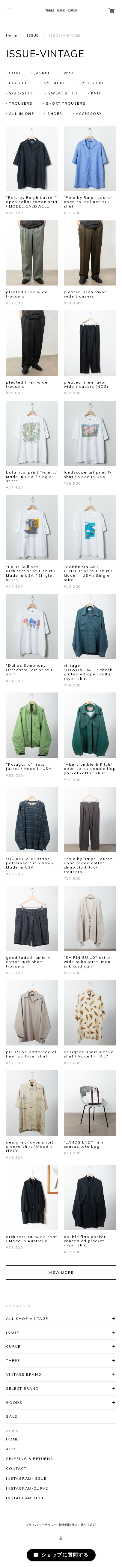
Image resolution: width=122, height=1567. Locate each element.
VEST (69, 72)
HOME (12, 1439)
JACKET (42, 72)
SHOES (54, 113)
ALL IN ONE (21, 113)
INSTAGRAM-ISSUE (26, 1478)
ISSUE (33, 35)
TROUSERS (20, 103)
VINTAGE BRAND (23, 1374)
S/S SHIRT (54, 83)
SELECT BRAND (22, 1388)
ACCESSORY (89, 113)
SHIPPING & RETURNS (29, 1459)
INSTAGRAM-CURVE (27, 1488)
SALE (11, 1416)
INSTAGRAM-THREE (26, 1498)
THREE (13, 1360)
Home (11, 35)
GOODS (14, 1402)
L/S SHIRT (19, 83)
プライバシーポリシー (41, 1525)
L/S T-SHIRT (91, 83)
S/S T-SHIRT (22, 93)
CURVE (13, 1346)
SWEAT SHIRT (63, 93)
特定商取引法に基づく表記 (77, 1525)
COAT (15, 72)
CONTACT (16, 1469)
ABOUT (13, 1449)
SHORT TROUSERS (65, 103)
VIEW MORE (61, 1272)
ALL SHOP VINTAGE (27, 1318)
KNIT (96, 93)
